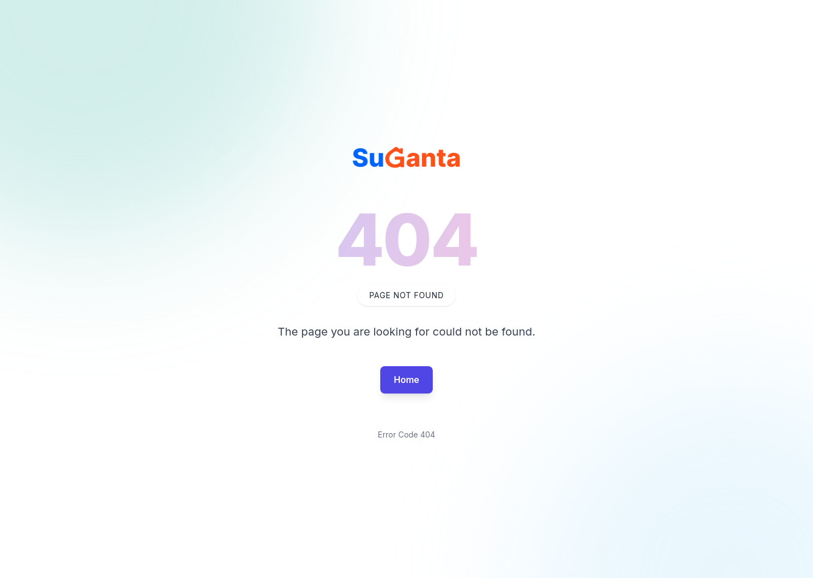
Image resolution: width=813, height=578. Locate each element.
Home (406, 379)
